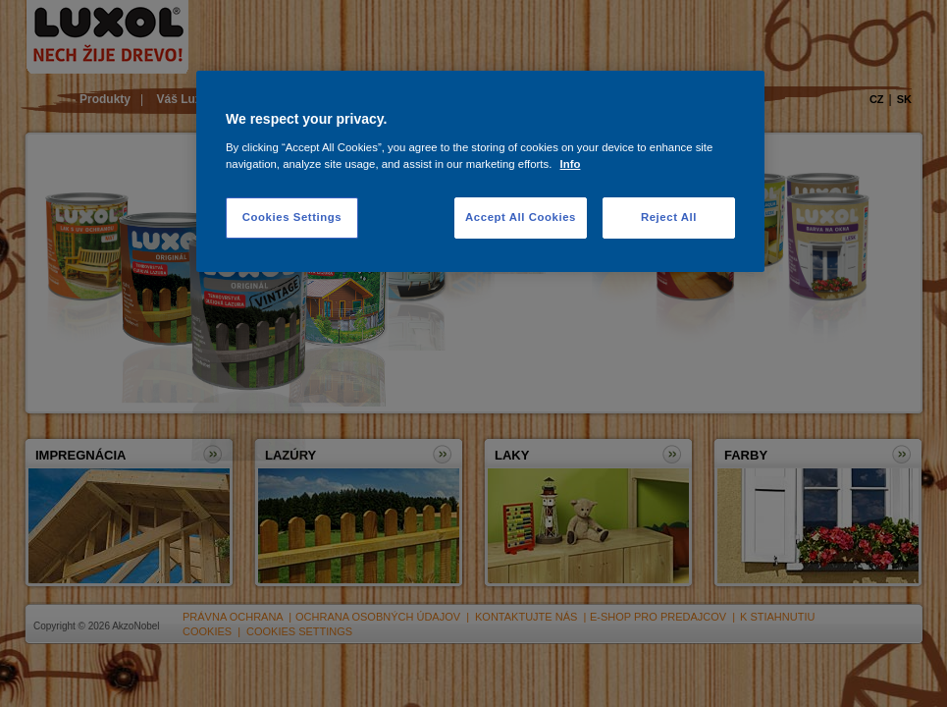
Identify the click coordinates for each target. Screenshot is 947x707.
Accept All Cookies (520, 217)
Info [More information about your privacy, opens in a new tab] (570, 164)
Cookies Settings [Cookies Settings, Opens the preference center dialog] (292, 217)
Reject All (669, 217)
